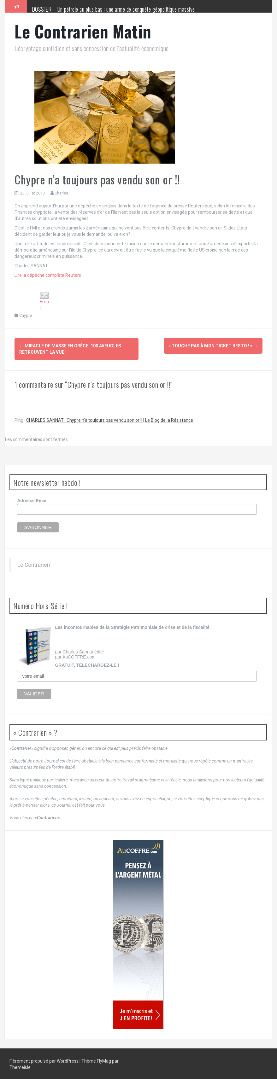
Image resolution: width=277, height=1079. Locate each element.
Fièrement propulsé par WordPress (44, 1060)
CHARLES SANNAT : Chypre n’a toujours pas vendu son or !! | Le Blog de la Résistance (109, 419)
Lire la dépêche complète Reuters (48, 275)
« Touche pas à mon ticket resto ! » (213, 345)
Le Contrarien (33, 564)
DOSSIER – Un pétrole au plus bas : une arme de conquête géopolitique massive (113, 9)
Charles (61, 193)
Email (44, 301)
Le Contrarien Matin (83, 31)
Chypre (25, 315)
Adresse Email (32, 499)
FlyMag (104, 1060)
